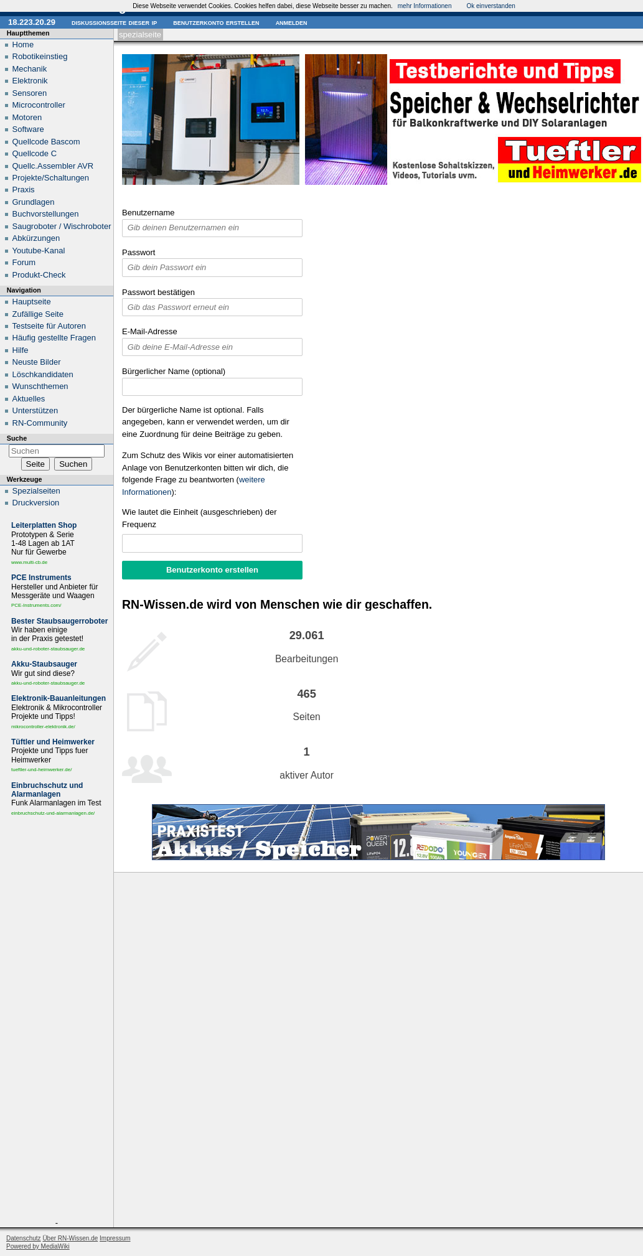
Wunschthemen (40, 386)
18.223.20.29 (31, 22)
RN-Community (40, 423)
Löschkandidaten (42, 374)
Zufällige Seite (37, 314)
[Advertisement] (56, 1020)
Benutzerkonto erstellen (216, 22)
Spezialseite (140, 34)
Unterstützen (35, 410)
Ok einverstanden (490, 5)
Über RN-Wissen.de (70, 1238)
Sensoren (29, 93)
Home (23, 44)
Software (28, 129)
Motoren (27, 117)
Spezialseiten (36, 490)
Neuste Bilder (36, 362)
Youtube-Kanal (38, 250)
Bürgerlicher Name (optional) (173, 371)
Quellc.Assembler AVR (53, 166)
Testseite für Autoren (49, 325)
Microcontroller (38, 105)
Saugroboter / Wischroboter (61, 226)
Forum (24, 262)
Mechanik (29, 68)
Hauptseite (31, 301)
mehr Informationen (425, 5)
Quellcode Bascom (46, 141)
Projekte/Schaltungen (51, 177)
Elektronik (30, 80)
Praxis (23, 189)
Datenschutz (23, 1238)
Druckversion (36, 502)
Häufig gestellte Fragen (54, 337)
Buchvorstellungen (45, 213)
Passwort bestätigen (158, 292)
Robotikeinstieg (40, 56)
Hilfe (20, 350)
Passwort (138, 252)
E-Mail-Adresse (149, 331)
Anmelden (291, 22)
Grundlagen (33, 202)
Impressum (115, 1238)
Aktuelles (28, 398)
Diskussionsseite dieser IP (114, 22)
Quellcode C (34, 153)
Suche (17, 438)
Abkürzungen (36, 238)
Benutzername (148, 212)
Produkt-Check (39, 274)
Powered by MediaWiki (38, 1246)
